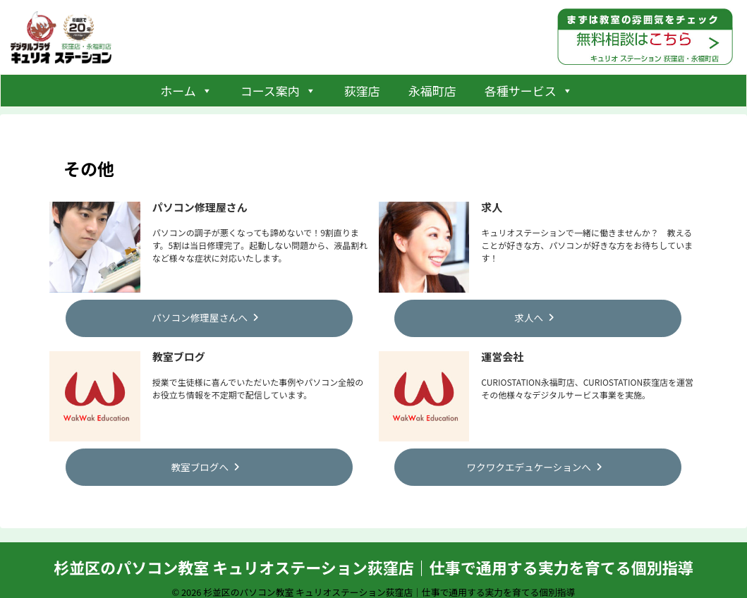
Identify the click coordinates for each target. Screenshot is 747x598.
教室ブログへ (205, 462)
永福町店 (432, 90)
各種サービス (529, 90)
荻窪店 (362, 90)
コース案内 (278, 90)
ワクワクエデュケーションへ (534, 462)
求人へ (534, 316)
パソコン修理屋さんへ (205, 316)
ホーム (186, 90)
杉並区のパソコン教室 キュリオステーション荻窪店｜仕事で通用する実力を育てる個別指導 (373, 560)
